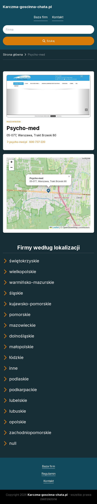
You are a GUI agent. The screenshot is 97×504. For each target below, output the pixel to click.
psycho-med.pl (17, 141)
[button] (48, 190)
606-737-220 (37, 141)
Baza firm (41, 17)
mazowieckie (14, 121)
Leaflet (54, 227)
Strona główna (13, 54)
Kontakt (57, 17)
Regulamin (48, 473)
